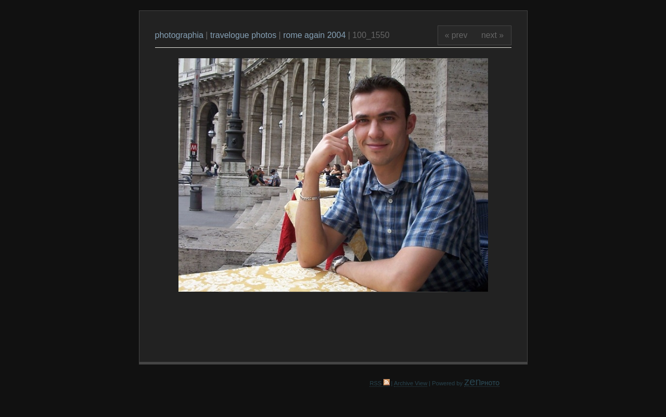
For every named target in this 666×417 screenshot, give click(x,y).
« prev (456, 35)
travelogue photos (243, 35)
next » (492, 35)
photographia (180, 35)
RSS (379, 383)
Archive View (410, 383)
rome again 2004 (314, 35)
